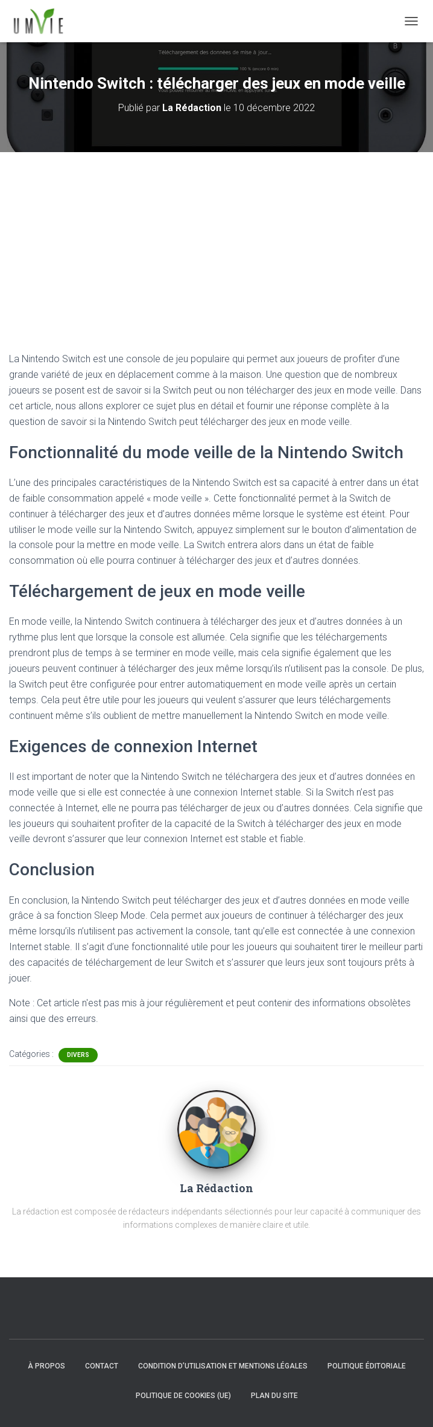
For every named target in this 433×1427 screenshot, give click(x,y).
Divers (78, 1055)
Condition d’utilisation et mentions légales (223, 1366)
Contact (101, 1366)
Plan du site (274, 1395)
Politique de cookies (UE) (183, 1395)
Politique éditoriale (366, 1366)
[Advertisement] (216, 242)
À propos (46, 1366)
